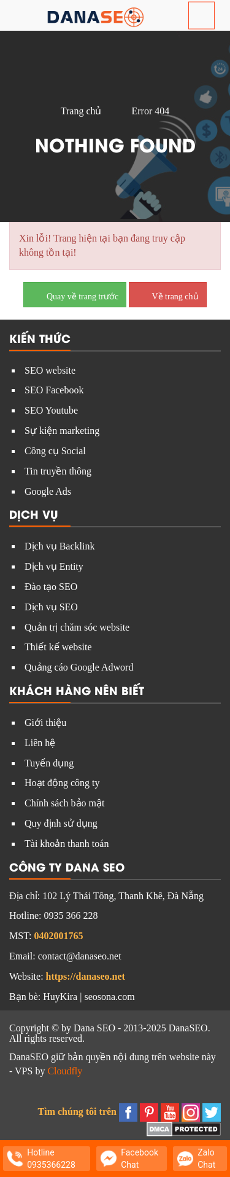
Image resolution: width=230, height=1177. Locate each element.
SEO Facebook (54, 390)
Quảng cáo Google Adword (79, 667)
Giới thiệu (45, 722)
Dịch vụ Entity (54, 566)
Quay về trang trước (74, 293)
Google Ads (48, 491)
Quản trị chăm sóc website (77, 627)
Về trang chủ (167, 293)
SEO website (50, 370)
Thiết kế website (58, 647)
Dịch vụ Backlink (59, 546)
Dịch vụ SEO (51, 607)
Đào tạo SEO (51, 586)
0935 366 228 (71, 915)
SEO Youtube (51, 410)
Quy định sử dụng (61, 823)
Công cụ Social (55, 451)
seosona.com (109, 996)
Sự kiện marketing (62, 430)
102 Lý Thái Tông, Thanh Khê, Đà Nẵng (123, 896)
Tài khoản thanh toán (67, 843)
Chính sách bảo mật (64, 803)
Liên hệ (40, 743)
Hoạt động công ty (62, 782)
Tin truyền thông (58, 471)
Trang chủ (81, 111)
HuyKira (60, 996)
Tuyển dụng (49, 763)
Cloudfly (64, 1071)
